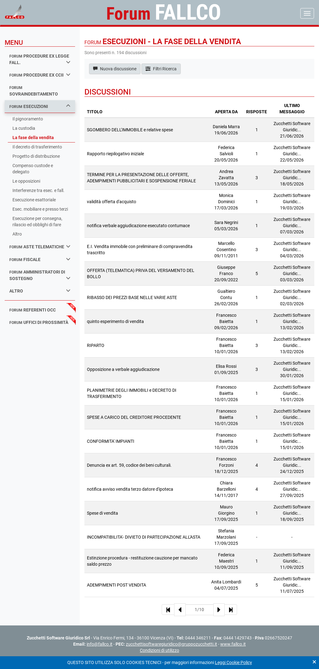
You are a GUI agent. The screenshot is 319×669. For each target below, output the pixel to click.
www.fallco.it (233, 644)
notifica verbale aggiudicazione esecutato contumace (138, 225)
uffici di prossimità (38, 322)
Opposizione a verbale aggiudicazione (123, 369)
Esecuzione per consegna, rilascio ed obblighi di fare (37, 221)
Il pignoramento (27, 118)
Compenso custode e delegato (32, 168)
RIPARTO (95, 345)
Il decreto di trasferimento (37, 146)
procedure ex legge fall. (39, 59)
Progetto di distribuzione (36, 156)
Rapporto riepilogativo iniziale (115, 153)
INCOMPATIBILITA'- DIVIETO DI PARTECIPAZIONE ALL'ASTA (143, 537)
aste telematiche (39, 246)
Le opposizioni (26, 181)
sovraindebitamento (33, 91)
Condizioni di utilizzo (159, 650)
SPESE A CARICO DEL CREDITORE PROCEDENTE (134, 417)
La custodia (23, 128)
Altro (17, 234)
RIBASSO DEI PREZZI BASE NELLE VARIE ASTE (132, 297)
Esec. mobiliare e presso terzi (40, 209)
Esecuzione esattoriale (34, 199)
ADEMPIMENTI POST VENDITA (116, 584)
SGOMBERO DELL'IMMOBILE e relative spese (130, 129)
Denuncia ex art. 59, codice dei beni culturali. (129, 465)
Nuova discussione (114, 68)
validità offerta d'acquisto (111, 201)
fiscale (39, 259)
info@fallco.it (99, 644)
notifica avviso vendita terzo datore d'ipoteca (130, 489)
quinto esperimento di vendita (115, 321)
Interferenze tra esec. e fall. (38, 190)
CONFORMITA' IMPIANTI (110, 441)
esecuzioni (39, 106)
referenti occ (32, 309)
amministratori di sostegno (39, 275)
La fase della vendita (33, 137)
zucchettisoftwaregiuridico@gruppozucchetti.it (171, 644)
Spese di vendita (102, 513)
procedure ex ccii (39, 74)
